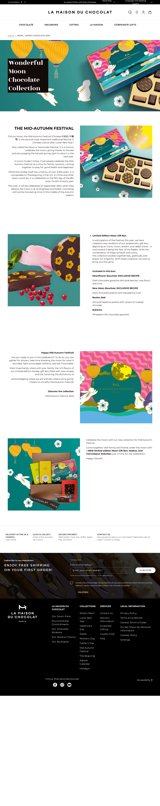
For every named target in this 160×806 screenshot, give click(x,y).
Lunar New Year (86, 619)
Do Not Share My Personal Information (135, 629)
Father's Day (87, 643)
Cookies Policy (128, 635)
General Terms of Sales (133, 622)
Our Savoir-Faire (61, 616)
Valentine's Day (86, 627)
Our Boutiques (60, 641)
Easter (83, 634)
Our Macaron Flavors (64, 637)
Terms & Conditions (131, 617)
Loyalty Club (107, 634)
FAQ (102, 638)
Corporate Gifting (106, 627)
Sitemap (125, 639)
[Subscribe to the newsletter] (145, 570)
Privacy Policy (128, 613)
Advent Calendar (85, 662)
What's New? (87, 613)
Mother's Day (87, 638)
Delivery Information (107, 619)
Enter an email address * (81, 565)
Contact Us (106, 613)
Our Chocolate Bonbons (60, 631)
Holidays (84, 668)
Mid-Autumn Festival (87, 649)
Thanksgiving (87, 655)
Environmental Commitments (60, 623)
